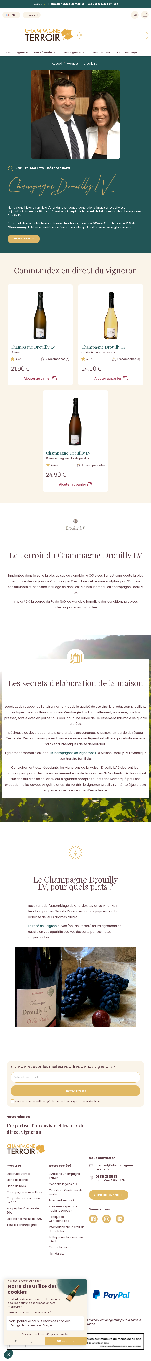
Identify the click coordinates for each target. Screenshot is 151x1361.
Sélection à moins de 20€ (24, 1219)
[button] (108, 1195)
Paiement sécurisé (61, 1200)
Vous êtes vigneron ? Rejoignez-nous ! (63, 1209)
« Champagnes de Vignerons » (73, 753)
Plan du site (56, 1254)
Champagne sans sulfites (24, 1192)
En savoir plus (24, 238)
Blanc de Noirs (16, 1186)
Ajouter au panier (40, 378)
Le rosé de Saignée (42, 926)
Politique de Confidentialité (59, 1219)
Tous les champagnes (22, 1225)
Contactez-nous (60, 1247)
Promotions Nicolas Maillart (67, 4)
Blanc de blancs (17, 1180)
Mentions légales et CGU (65, 1184)
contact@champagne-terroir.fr (114, 1167)
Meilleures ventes (18, 1174)
